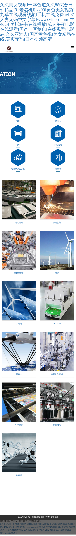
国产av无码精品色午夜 (8, 533)
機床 (18, 121)
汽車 (18, 145)
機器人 (58, 121)
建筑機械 (58, 145)
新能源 (58, 168)
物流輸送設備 (18, 168)
